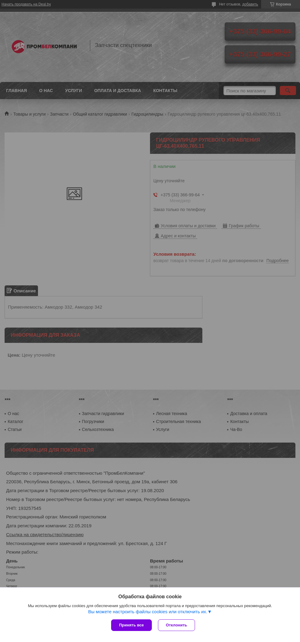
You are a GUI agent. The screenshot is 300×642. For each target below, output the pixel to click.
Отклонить (176, 625)
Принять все (131, 625)
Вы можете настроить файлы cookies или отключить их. (147, 611)
